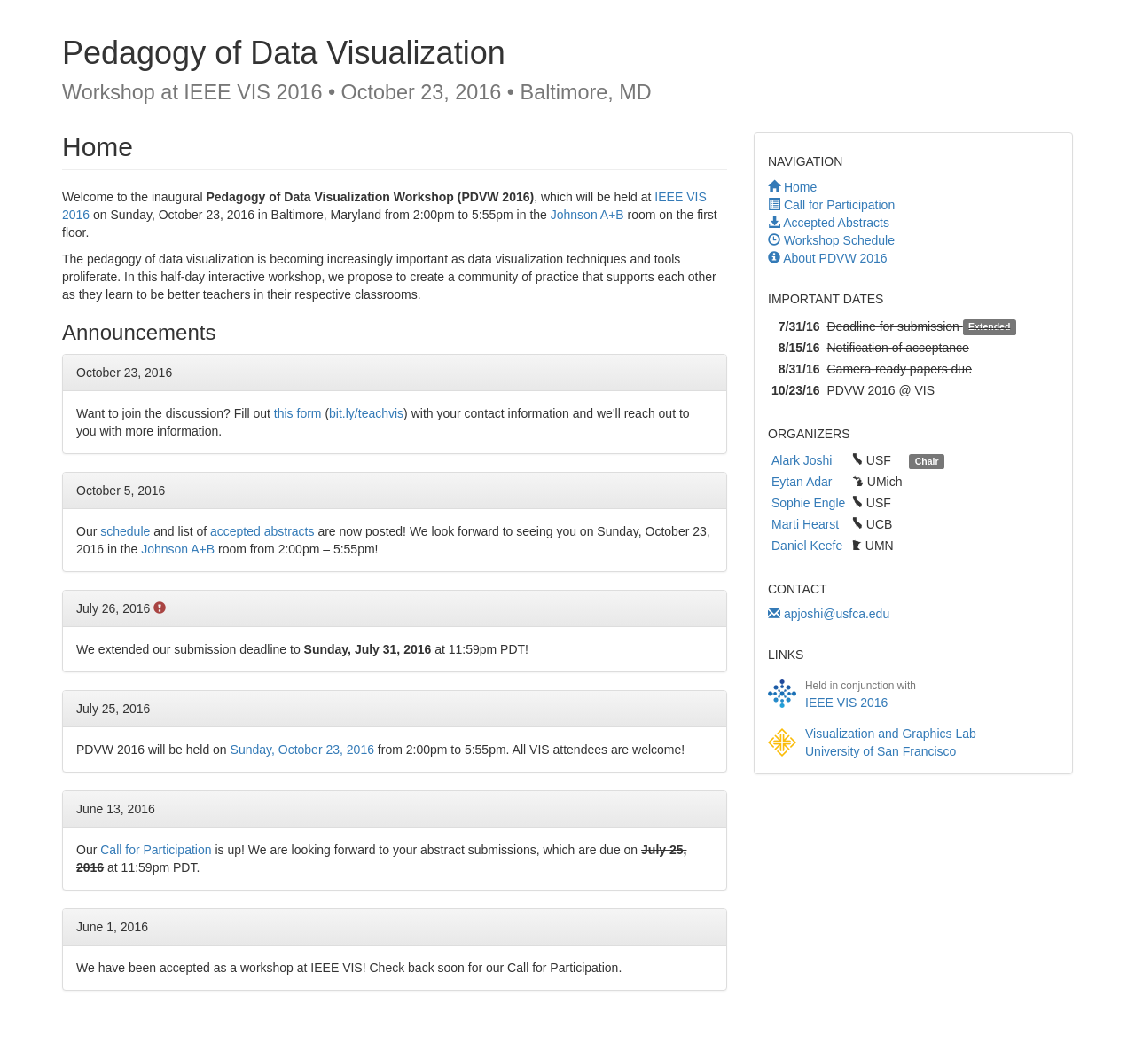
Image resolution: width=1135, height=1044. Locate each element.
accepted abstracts (262, 531)
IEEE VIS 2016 (846, 702)
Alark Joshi (801, 460)
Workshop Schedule (839, 240)
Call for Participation (839, 205)
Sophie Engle (808, 503)
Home (800, 187)
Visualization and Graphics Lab (890, 733)
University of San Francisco (880, 751)
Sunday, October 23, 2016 (302, 749)
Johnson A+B (587, 215)
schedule (125, 531)
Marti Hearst (805, 524)
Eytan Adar (802, 482)
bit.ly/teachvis (366, 413)
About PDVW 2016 (835, 258)
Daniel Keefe (806, 545)
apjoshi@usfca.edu (828, 614)
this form (298, 413)
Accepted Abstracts (836, 223)
